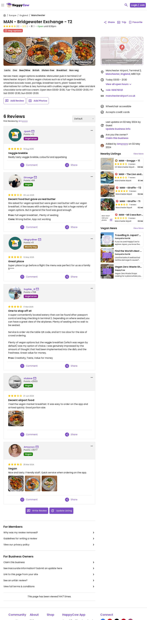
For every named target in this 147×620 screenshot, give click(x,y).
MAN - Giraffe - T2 (130, 187)
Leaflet (108, 60)
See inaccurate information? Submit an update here (49, 568)
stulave (28, 378)
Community (17, 615)
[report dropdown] (91, 130)
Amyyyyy (23, 121)
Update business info (118, 129)
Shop (50, 615)
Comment (29, 165)
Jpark (27, 131)
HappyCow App (73, 615)
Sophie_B (29, 289)
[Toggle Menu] (3, 5)
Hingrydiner (30, 239)
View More (138, 153)
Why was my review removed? (49, 532)
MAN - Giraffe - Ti (130, 201)
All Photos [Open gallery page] (81, 62)
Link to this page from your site (49, 574)
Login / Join (138, 5)
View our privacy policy (49, 544)
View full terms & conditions (49, 586)
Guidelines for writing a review (49, 538)
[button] (122, 48)
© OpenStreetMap (131, 60)
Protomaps (117, 60)
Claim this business (49, 562)
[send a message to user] (33, 131)
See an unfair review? (49, 580)
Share (71, 165)
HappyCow (120, 270)
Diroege (28, 177)
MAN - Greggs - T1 (129, 160)
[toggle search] (126, 5)
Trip (121, 22)
